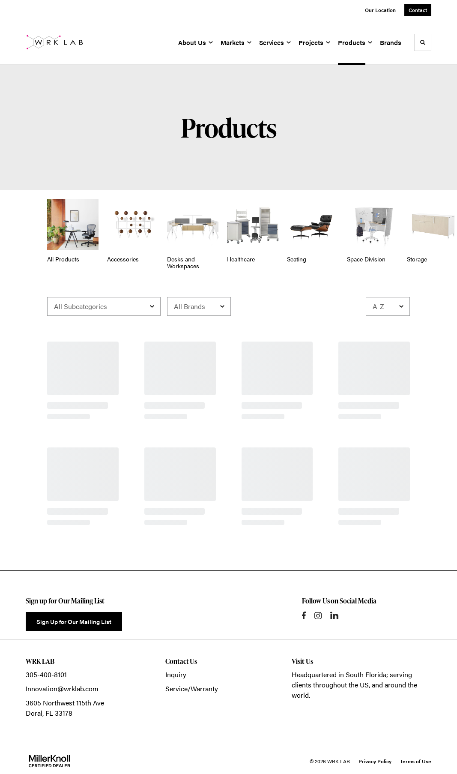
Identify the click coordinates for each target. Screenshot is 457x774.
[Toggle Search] (422, 42)
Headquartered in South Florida (339, 674)
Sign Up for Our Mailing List (73, 621)
